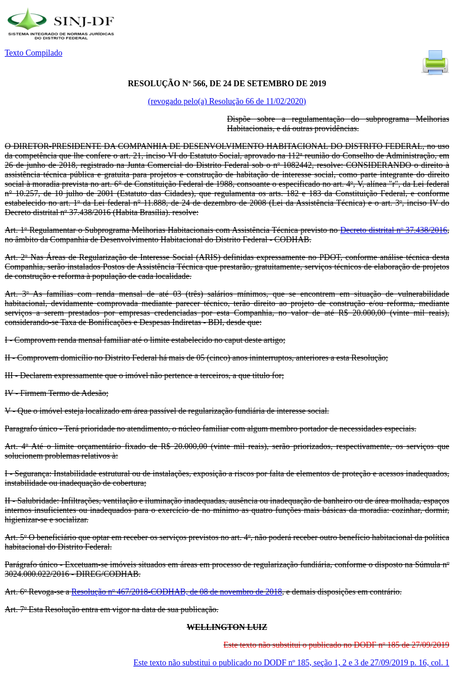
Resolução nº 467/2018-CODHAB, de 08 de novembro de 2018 (177, 591)
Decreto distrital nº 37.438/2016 (393, 230)
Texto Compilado (33, 52)
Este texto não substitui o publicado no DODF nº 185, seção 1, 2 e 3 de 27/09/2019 (291, 662)
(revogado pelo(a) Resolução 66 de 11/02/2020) (227, 101)
